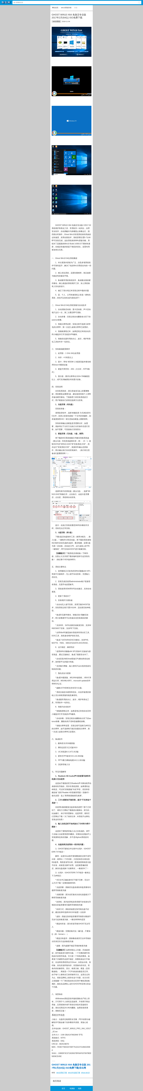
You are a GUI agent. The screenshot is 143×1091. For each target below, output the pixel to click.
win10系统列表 (66, 8)
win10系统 (56, 21)
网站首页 (55, 8)
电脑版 (72, 1088)
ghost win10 (85, 1073)
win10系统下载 (61, 1073)
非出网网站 (6, 2)
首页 (63, 1088)
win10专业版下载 (74, 1073)
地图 (79, 1088)
